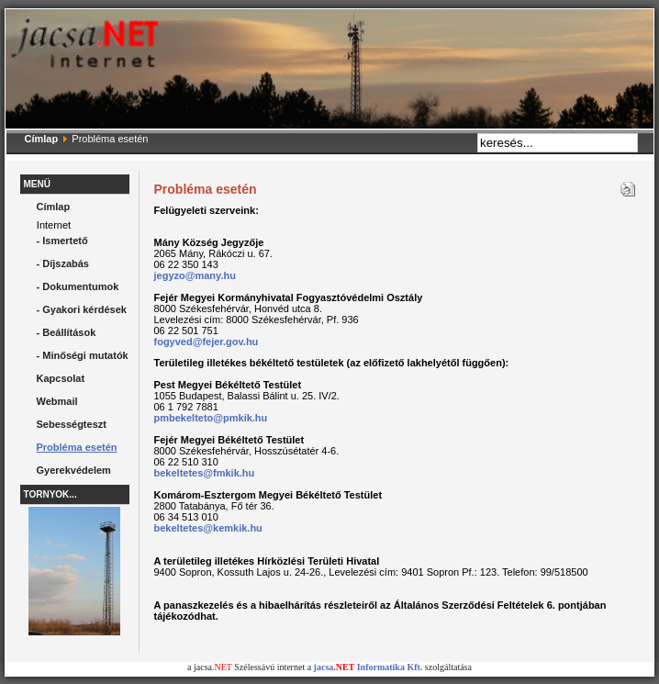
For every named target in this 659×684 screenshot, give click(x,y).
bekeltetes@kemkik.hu (208, 527)
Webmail (57, 401)
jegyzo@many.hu (195, 275)
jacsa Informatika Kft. (368, 667)
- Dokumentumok (78, 286)
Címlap (42, 138)
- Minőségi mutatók (82, 355)
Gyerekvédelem (74, 470)
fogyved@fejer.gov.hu (206, 341)
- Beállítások (66, 332)
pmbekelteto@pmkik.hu (211, 417)
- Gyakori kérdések (82, 309)
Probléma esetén (77, 447)
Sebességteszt (71, 424)
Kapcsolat (61, 378)
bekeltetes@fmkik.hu (204, 472)
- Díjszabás (63, 263)
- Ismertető (62, 240)
